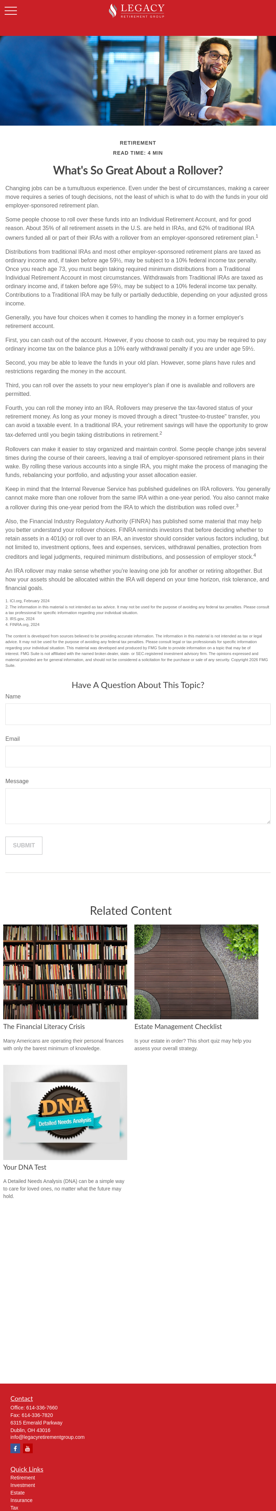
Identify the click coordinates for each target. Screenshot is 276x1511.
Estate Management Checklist (178, 1026)
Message (17, 781)
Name (13, 696)
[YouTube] (28, 1448)
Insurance (21, 1500)
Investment (22, 1485)
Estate (17, 1493)
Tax (14, 1508)
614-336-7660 (42, 1408)
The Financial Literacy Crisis (44, 1026)
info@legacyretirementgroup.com (47, 1437)
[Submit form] (23, 846)
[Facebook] (15, 1448)
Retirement (22, 1477)
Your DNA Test (24, 1167)
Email (12, 739)
